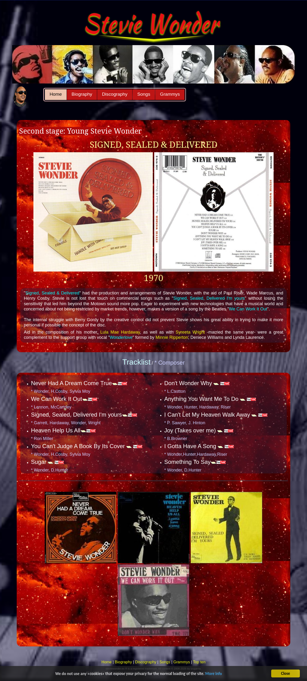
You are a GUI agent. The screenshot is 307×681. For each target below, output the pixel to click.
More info (213, 674)
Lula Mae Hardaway (120, 332)
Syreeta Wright (190, 332)
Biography (82, 94)
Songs (143, 94)
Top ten (199, 662)
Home (56, 94)
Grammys (170, 94)
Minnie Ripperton (172, 337)
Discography (114, 94)
